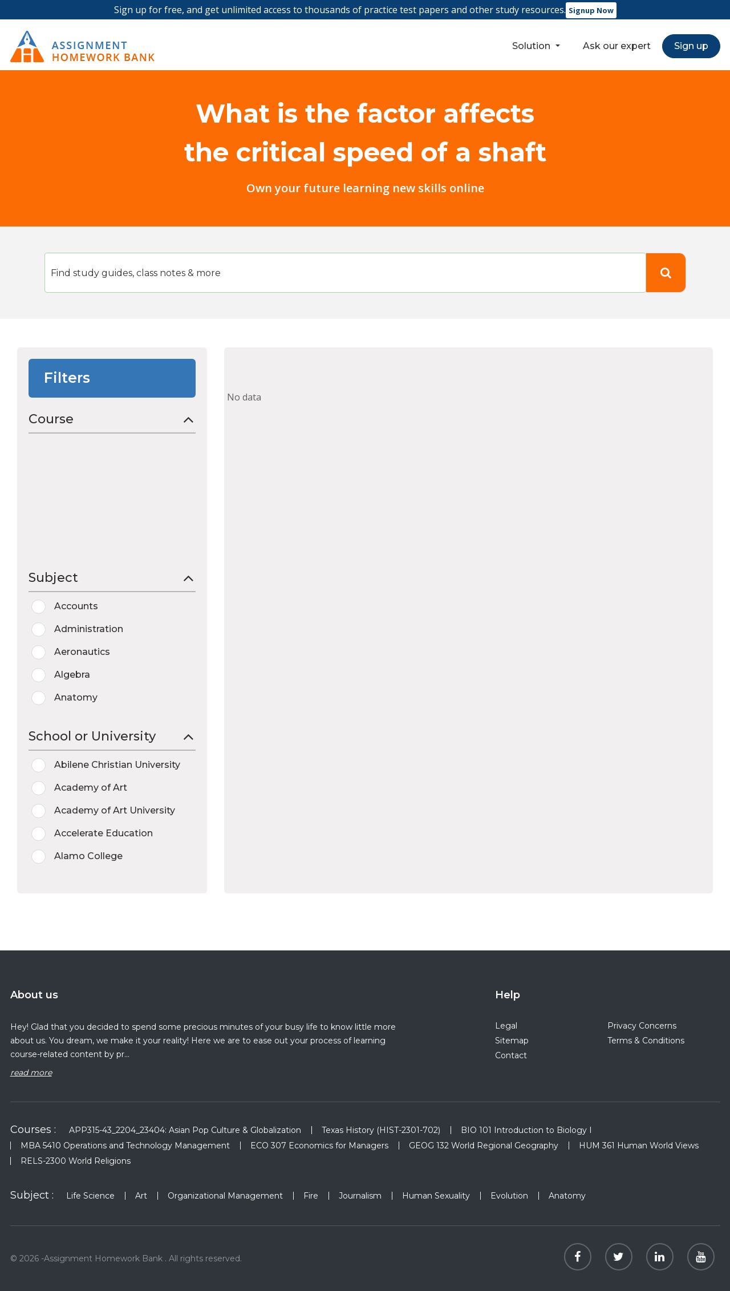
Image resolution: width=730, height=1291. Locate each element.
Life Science (90, 1196)
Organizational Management (225, 1196)
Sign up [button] (691, 46)
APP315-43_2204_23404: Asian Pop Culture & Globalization (185, 1130)
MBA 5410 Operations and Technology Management (125, 1146)
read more (31, 1072)
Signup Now (591, 10)
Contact (511, 1055)
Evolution (509, 1196)
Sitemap (512, 1040)
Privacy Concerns (641, 1026)
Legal (506, 1026)
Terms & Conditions (645, 1040)
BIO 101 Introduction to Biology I (526, 1130)
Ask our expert (617, 46)
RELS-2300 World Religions (76, 1161)
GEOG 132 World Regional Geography (483, 1146)
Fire (310, 1196)
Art (141, 1196)
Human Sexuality (436, 1196)
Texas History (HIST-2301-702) (381, 1130)
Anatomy (567, 1196)
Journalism (360, 1196)
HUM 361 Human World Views (639, 1146)
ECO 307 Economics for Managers (319, 1146)
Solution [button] (532, 46)
